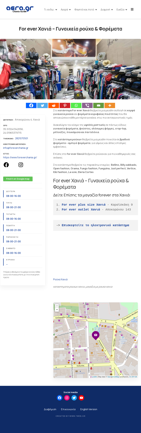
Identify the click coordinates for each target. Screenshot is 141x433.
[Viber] (87, 106)
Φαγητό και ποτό (99, 9)
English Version (88, 410)
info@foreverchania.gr (15, 148)
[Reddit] (53, 106)
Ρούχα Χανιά (60, 280)
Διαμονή (120, 9)
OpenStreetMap (113, 377)
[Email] (98, 106)
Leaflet (94, 377)
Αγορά (79, 9)
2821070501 (21, 139)
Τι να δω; (64, 9)
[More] (109, 106)
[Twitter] (42, 106)
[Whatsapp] (76, 106)
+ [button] (57, 306)
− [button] (57, 310)
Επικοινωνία (68, 410)
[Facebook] (31, 106)
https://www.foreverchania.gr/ (20, 158)
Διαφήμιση (50, 410)
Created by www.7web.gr (71, 416)
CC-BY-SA (133, 377)
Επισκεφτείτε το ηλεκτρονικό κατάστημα (95, 226)
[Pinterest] (65, 106)
